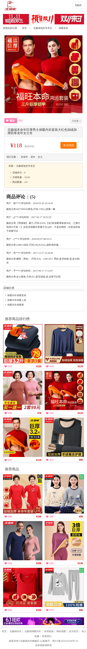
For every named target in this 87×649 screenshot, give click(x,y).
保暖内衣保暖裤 (15, 304)
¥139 (80, 563)
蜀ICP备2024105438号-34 (65, 641)
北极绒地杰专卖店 (42, 28)
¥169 (38, 516)
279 (52, 610)
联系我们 (47, 636)
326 (10, 413)
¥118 (80, 413)
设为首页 (73, 631)
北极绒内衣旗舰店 (29, 641)
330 (10, 366)
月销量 (76, 121)
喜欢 (12, 120)
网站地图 (61, 631)
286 (10, 516)
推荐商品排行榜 (17, 319)
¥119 (80, 366)
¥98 (81, 516)
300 (52, 516)
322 (52, 413)
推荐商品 (12, 469)
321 (52, 460)
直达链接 (68, 145)
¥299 (38, 563)
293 (52, 563)
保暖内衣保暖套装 (16, 295)
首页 (24, 28)
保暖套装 (63, 28)
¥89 (81, 460)
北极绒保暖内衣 (32, 631)
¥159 (38, 610)
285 (10, 610)
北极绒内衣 (15, 631)
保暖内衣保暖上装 (16, 300)
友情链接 (49, 631)
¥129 (38, 366)
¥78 (39, 413)
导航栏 (78, 5)
